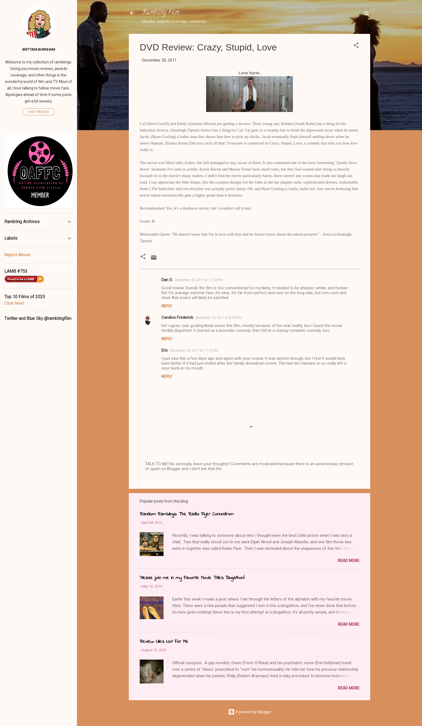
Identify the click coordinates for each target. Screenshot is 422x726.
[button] (356, 46)
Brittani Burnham (38, 49)
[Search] (367, 15)
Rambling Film (160, 13)
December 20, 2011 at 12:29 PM (199, 280)
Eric (164, 350)
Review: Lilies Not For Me (164, 641)
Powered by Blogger (249, 711)
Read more (348, 560)
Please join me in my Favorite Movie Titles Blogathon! (192, 578)
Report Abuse (17, 254)
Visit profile (38, 112)
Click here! (14, 303)
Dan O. (166, 279)
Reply (166, 306)
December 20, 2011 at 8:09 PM (218, 318)
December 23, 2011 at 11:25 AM (194, 350)
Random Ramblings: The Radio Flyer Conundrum (187, 514)
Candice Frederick (177, 317)
